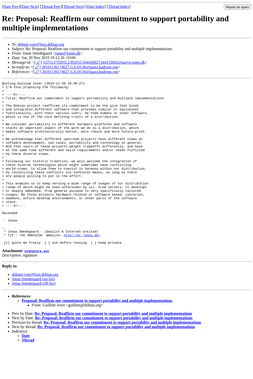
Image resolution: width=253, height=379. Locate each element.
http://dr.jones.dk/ (82, 266)
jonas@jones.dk (67, 53)
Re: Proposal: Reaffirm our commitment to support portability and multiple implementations (113, 346)
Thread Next (73, 6)
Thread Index (118, 6)
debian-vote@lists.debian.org (41, 44)
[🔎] (38, 62)
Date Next (30, 6)
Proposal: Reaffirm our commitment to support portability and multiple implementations (97, 333)
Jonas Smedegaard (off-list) (34, 316)
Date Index (96, 6)
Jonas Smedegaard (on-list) (33, 311)
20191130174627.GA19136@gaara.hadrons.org (80, 67)
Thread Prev (51, 6)
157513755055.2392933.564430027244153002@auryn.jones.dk (94, 62)
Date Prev (11, 6)
